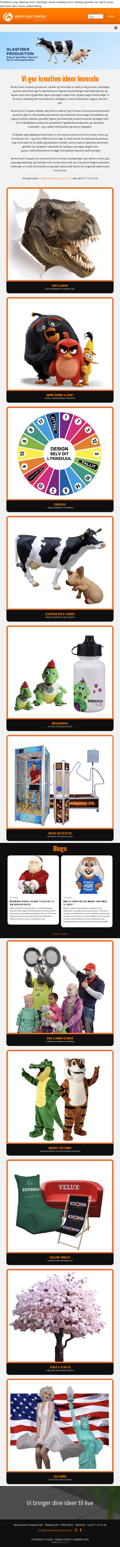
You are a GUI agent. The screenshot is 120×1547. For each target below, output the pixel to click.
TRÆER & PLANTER (60, 1367)
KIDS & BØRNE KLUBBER (60, 1038)
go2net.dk (65, 1542)
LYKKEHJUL (60, 504)
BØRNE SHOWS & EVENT (60, 395)
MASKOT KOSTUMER (60, 1148)
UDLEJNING (60, 1476)
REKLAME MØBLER (60, 1257)
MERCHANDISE (60, 723)
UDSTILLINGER (60, 285)
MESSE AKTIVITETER (60, 833)
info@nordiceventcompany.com (55, 178)
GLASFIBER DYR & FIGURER (60, 614)
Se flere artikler (60, 934)
